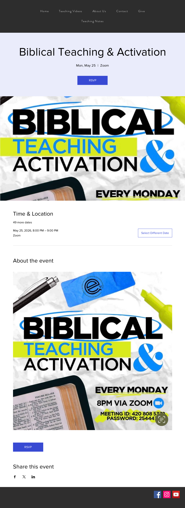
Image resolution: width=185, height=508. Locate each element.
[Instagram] (166, 494)
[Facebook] (157, 494)
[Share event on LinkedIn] (33, 476)
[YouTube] (176, 494)
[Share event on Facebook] (15, 476)
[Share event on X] (24, 476)
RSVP (92, 80)
